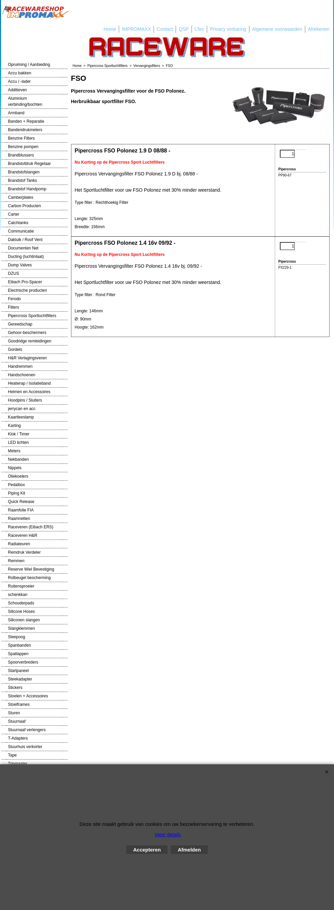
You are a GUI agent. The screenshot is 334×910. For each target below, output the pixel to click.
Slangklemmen (21, 628)
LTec (199, 29)
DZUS (13, 273)
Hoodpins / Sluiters (25, 400)
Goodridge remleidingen (29, 341)
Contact (165, 29)
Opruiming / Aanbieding (29, 64)
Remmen (16, 560)
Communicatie (21, 231)
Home (110, 29)
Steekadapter (20, 679)
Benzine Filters (21, 138)
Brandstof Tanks (22, 180)
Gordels (15, 349)
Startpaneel (18, 670)
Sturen (14, 713)
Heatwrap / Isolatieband (29, 383)
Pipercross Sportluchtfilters (32, 315)
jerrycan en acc (22, 408)
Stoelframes (19, 704)
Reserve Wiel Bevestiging (31, 569)
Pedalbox (16, 484)
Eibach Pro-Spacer (25, 282)
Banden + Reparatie (26, 121)
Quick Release (21, 501)
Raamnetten (19, 518)
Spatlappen (18, 653)
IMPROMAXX (136, 29)
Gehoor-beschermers (27, 332)
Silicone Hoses (21, 611)
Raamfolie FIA (21, 510)
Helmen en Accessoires (29, 391)
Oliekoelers (18, 476)
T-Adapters (18, 738)
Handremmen (20, 366)
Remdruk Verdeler (24, 552)
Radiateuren (19, 544)
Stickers (15, 687)
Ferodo (14, 298)
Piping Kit (16, 493)
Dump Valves (20, 265)
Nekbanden (18, 459)
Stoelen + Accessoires (28, 696)
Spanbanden (19, 645)
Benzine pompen (23, 146)
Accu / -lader (19, 81)
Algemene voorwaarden (277, 29)
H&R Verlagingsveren (27, 358)
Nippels (15, 467)
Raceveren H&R (23, 535)
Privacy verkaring (228, 29)
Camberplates (21, 197)
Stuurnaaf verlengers (27, 729)
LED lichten (18, 442)
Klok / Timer (18, 434)
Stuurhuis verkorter (25, 746)
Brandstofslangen (24, 172)
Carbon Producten (24, 205)
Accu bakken (19, 73)
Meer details (168, 834)
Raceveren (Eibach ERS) (30, 527)
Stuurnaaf (17, 721)
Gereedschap (20, 324)
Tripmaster (17, 763)
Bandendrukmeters (25, 129)
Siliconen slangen (24, 620)
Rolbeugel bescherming (29, 577)
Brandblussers (21, 155)
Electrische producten (27, 290)
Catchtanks (18, 222)
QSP (184, 29)
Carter (13, 214)
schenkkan (17, 594)
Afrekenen (319, 29)
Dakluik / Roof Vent (25, 239)
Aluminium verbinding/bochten (25, 101)
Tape (12, 755)
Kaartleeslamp (21, 417)
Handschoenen (22, 375)
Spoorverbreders (23, 662)
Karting (14, 425)
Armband (16, 113)
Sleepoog (16, 636)
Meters (14, 451)
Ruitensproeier (21, 586)
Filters (13, 307)
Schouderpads (21, 603)
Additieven (17, 90)
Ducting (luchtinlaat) (26, 256)
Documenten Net (23, 248)
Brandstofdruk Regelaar (29, 163)
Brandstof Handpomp (27, 189)
